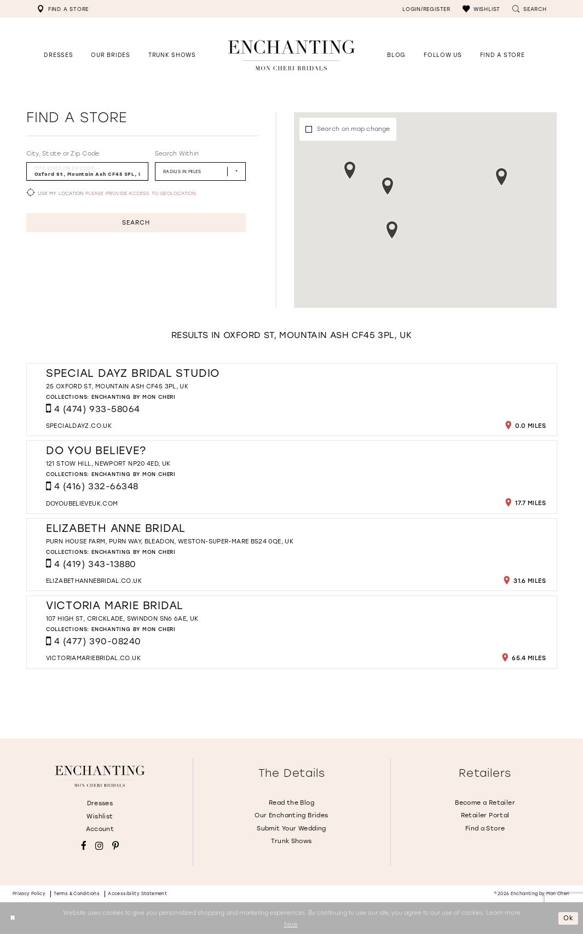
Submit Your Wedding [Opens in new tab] (291, 828)
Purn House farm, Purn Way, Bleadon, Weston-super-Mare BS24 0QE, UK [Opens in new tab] (169, 541)
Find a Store (485, 828)
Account (100, 829)
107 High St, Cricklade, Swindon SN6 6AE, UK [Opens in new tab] (122, 618)
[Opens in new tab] (442, 55)
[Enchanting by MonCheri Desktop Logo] (291, 55)
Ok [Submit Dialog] (568, 918)
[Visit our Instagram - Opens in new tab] (99, 846)
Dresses (100, 803)
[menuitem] (63, 9)
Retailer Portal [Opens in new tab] (485, 815)
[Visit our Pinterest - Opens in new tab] (115, 846)
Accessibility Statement (137, 893)
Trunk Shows (291, 841)
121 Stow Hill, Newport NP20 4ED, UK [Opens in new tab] (108, 463)
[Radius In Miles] (200, 171)
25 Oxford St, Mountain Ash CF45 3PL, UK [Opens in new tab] (117, 386)
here (291, 923)
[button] (481, 9)
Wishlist (99, 816)
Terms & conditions (77, 893)
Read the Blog (291, 802)
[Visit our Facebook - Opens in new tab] (83, 846)
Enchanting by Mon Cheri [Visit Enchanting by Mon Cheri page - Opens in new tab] (133, 397)
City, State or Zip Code (63, 153)
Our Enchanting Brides (291, 815)
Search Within (177, 153)
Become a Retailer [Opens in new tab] (485, 802)
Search (135, 222)
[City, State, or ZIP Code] (87, 171)
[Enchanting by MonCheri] (100, 776)
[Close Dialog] (12, 918)
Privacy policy (29, 893)
